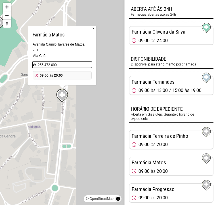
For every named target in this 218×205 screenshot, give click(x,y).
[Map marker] (62, 95)
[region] (62, 102)
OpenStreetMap (101, 199)
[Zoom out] (7, 15)
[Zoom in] (7, 7)
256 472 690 (47, 65)
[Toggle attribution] (118, 198)
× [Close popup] (93, 28)
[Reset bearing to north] (7, 23)
